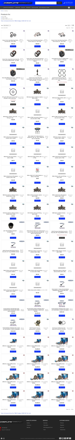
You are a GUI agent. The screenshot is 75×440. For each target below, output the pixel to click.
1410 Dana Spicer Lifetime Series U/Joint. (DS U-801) (11, 213)
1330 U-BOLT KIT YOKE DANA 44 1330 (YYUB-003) (35, 176)
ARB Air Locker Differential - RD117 (9, 364)
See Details (62, 237)
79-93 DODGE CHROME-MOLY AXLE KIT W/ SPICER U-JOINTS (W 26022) (60, 309)
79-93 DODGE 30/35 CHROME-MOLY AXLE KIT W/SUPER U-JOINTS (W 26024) (35, 310)
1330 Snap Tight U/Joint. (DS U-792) (34, 157)
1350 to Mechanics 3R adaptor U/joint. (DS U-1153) (59, 195)
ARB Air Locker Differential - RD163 (9, 382)
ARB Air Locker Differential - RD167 (34, 400)
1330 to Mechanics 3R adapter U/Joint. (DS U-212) (11, 177)
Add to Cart (13, 163)
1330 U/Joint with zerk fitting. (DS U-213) (59, 177)
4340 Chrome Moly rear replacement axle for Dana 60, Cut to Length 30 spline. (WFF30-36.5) (36, 232)
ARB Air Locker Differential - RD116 (58, 346)
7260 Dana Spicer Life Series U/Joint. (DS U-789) (35, 251)
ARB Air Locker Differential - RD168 (58, 400)
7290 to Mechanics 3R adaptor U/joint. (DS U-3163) (10, 291)
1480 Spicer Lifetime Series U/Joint (58, 213)
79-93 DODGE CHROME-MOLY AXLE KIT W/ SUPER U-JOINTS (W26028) (11, 328)
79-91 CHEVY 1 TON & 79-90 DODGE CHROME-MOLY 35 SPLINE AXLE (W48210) (60, 290)
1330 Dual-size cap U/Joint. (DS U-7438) (10, 157)
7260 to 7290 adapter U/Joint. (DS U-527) (59, 251)
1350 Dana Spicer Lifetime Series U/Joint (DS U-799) (11, 195)
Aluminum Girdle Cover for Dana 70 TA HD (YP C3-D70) (59, 328)
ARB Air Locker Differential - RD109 (9, 346)
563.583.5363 (4, 427)
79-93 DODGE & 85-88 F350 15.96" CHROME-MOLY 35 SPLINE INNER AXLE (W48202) (11, 310)
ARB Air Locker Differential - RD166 (9, 400)
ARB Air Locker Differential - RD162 (58, 364)
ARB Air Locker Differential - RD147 (34, 364)
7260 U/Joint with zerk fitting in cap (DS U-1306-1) (10, 271)
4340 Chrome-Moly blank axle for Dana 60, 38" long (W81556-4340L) (59, 232)
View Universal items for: (16, 413)
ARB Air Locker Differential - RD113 (34, 346)
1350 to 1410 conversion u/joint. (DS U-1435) (34, 195)
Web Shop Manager (51, 438)
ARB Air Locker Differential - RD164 (34, 382)
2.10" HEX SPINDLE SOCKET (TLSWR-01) (10, 231)
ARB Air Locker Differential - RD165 (58, 382)
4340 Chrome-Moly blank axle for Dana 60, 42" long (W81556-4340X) (10, 251)
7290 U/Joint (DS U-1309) (34, 290)
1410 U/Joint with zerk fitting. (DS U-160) (34, 213)
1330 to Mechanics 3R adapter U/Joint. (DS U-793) (59, 157)
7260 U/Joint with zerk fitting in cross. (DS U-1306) (35, 271)
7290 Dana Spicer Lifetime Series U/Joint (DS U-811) (59, 271)
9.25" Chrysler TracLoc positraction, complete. (35, 328)
